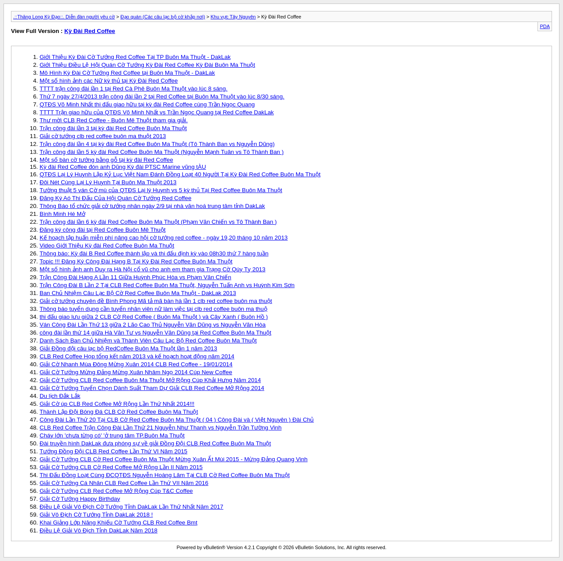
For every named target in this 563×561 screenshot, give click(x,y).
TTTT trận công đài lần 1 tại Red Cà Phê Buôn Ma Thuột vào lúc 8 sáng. (133, 88)
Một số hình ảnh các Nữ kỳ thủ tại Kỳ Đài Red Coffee (109, 80)
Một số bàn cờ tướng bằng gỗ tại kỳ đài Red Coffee (106, 160)
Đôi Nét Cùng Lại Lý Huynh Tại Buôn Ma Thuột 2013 (108, 182)
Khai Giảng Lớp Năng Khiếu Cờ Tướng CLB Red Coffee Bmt (118, 522)
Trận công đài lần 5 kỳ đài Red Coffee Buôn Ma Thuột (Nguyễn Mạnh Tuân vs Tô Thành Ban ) (162, 152)
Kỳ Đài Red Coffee (89, 31)
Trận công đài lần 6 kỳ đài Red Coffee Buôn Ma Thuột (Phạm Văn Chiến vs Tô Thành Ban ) (158, 222)
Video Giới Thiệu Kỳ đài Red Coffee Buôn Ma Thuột (107, 245)
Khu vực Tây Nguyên (233, 16)
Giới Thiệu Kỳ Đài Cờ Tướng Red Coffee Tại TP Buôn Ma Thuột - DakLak (135, 57)
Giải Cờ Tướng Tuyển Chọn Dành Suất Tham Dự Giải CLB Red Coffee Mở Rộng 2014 (152, 388)
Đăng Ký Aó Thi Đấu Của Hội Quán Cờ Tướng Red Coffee (115, 198)
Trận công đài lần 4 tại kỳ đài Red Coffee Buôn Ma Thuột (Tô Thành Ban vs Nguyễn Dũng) (157, 144)
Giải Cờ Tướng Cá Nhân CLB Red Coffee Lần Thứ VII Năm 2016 (124, 483)
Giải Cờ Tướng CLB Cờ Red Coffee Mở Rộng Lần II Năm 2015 (121, 467)
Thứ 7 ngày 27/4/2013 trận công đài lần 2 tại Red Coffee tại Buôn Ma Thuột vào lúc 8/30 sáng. (162, 96)
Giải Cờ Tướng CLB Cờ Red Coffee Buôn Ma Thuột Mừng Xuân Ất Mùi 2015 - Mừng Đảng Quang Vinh (173, 459)
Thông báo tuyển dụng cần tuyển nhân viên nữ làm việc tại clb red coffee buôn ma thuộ (153, 309)
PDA (545, 26)
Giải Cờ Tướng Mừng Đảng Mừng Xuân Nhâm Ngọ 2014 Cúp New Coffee (136, 372)
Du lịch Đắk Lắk (60, 396)
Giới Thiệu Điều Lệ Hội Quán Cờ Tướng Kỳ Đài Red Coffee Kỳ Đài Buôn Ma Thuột (147, 65)
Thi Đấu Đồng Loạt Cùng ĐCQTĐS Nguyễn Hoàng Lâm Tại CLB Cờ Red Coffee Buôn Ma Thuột (165, 475)
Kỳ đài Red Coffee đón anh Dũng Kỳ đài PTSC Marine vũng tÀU (123, 167)
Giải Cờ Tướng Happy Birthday (80, 498)
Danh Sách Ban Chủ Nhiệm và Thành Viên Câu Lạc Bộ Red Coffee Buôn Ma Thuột (148, 340)
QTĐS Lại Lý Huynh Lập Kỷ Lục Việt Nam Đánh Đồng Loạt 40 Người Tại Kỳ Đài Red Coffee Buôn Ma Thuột (180, 174)
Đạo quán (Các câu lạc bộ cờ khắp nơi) (163, 16)
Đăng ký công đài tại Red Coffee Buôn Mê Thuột (102, 229)
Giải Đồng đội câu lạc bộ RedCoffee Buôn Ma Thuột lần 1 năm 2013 (128, 348)
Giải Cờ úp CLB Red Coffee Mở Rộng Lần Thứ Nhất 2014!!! (117, 404)
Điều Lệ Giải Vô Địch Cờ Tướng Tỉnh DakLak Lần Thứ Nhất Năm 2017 (131, 506)
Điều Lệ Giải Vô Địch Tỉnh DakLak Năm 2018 (98, 530)
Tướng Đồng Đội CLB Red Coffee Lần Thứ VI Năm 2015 (113, 451)
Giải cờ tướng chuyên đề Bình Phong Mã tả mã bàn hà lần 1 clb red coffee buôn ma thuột (156, 301)
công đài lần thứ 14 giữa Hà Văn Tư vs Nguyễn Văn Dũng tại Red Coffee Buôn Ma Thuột (155, 332)
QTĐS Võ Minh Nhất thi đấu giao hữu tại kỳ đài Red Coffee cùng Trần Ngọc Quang (147, 104)
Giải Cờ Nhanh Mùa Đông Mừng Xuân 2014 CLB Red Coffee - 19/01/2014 (136, 364)
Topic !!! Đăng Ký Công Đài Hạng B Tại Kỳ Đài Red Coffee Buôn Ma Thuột (136, 261)
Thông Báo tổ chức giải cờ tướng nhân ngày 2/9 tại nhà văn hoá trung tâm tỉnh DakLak (152, 206)
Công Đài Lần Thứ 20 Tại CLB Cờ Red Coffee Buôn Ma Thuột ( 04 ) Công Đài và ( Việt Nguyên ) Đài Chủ (177, 419)
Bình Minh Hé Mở (62, 214)
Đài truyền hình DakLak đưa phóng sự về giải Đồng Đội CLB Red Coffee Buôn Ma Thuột (155, 443)
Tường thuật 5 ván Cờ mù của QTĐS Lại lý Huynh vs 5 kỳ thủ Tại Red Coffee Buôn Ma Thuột (161, 190)
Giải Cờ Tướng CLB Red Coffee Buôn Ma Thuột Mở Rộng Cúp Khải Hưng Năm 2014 (150, 380)
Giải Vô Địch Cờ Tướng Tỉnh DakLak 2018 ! (96, 514)
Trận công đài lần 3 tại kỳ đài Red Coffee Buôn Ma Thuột (113, 128)
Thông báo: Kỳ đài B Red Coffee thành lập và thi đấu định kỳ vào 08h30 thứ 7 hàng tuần (154, 253)
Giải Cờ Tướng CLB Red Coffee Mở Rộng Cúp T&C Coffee (116, 491)
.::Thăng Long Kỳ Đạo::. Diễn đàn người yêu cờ (64, 16)
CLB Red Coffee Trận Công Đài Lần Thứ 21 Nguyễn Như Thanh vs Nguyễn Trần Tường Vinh (161, 427)
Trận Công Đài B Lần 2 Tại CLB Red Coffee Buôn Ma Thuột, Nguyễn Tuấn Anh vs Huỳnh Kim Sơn (167, 285)
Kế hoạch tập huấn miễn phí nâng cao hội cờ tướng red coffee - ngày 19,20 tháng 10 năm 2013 (164, 237)
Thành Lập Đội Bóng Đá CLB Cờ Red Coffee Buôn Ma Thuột (119, 411)
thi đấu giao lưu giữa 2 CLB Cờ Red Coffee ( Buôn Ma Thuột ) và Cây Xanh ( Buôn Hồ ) (154, 316)
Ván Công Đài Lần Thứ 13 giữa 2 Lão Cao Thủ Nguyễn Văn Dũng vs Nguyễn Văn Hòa (153, 324)
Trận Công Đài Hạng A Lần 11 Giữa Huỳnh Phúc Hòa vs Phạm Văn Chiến (135, 277)
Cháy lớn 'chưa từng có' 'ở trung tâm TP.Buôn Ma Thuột (112, 435)
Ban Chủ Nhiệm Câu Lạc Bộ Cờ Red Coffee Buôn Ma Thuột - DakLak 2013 (138, 293)
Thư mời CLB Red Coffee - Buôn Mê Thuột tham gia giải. (114, 120)
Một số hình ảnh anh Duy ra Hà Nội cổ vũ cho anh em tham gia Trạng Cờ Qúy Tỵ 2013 (152, 269)
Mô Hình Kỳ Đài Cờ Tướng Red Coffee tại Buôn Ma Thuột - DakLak (127, 72)
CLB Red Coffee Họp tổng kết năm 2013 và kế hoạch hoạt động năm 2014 (137, 356)
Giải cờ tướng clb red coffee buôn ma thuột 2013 (103, 136)
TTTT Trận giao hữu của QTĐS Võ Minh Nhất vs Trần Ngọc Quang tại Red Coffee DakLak (157, 112)
